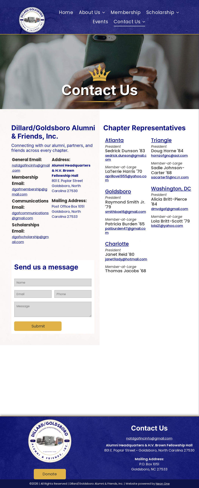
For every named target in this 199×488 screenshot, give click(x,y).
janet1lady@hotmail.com (126, 259)
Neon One (163, 484)
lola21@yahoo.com (167, 225)
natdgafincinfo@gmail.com (149, 438)
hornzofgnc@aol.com (169, 155)
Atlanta (114, 140)
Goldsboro (118, 191)
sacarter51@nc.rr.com (170, 177)
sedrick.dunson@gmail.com (126, 157)
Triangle (161, 140)
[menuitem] (66, 12)
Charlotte (117, 244)
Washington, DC (171, 188)
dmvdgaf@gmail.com (169, 208)
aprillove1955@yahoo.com (126, 178)
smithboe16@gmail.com (125, 211)
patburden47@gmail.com (125, 230)
